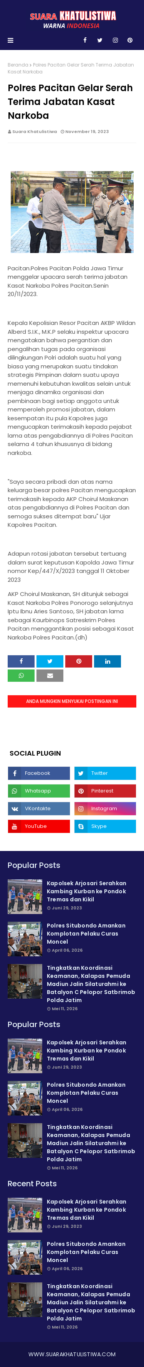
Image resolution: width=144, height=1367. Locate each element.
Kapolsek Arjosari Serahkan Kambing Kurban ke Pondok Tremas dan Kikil (86, 891)
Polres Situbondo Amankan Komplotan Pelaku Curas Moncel (86, 934)
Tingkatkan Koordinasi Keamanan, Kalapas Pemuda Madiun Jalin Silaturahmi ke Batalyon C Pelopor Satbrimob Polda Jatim (91, 984)
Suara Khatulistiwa (34, 131)
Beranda (18, 65)
